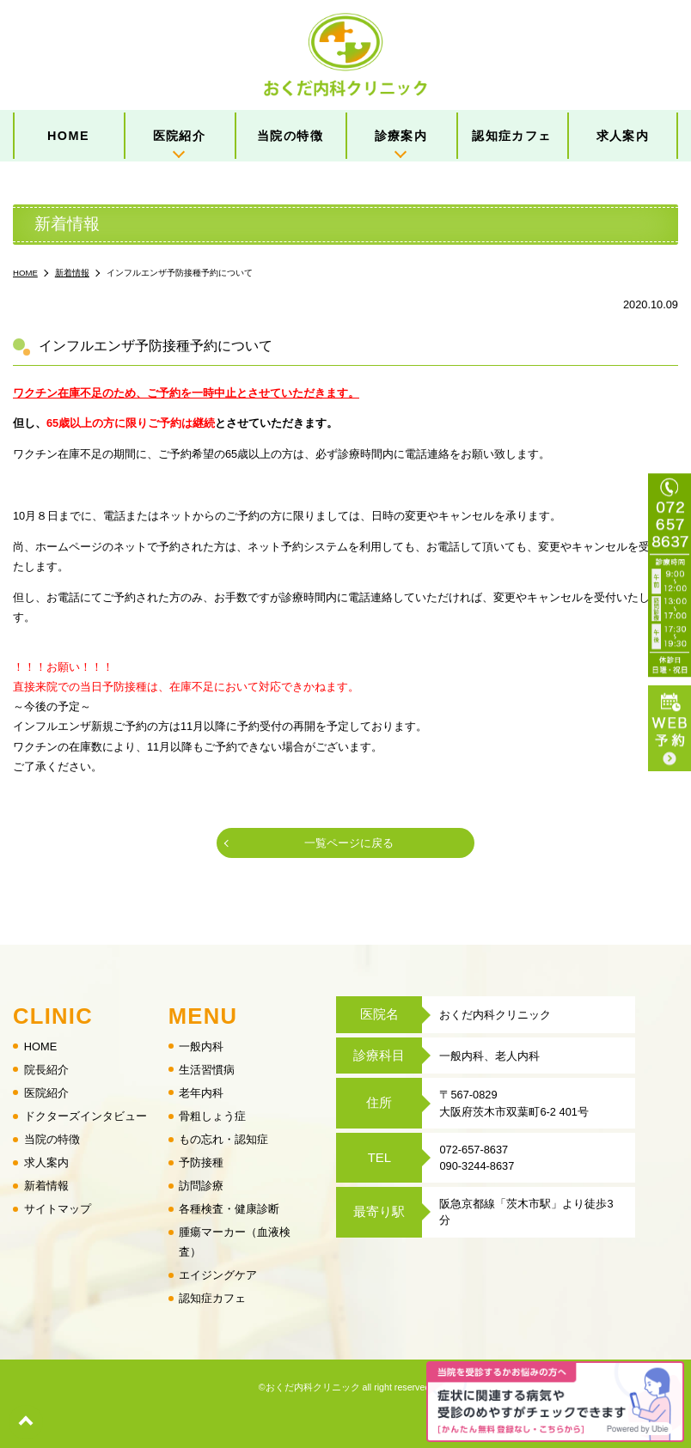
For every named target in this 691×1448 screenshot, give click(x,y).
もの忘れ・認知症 (223, 1139)
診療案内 (401, 136)
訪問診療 (201, 1185)
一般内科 (201, 1045)
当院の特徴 (290, 136)
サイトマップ (57, 1208)
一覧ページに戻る (349, 843)
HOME (68, 136)
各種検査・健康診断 (229, 1208)
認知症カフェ (512, 136)
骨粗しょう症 (212, 1116)
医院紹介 (179, 136)
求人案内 (623, 136)
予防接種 (201, 1162)
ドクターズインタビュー (85, 1116)
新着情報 (46, 1185)
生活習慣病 (207, 1068)
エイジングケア (218, 1275)
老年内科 (201, 1092)
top (26, 1422)
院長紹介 (46, 1068)
